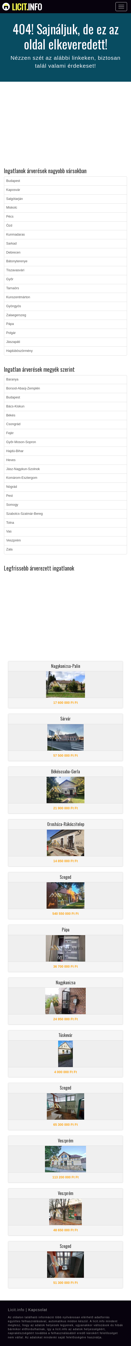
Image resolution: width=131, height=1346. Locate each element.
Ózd (9, 225)
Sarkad (11, 243)
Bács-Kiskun (15, 406)
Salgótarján (14, 199)
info (27, 7)
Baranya (12, 379)
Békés (11, 415)
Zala (9, 549)
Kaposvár (13, 190)
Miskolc (11, 207)
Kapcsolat (37, 1310)
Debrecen (13, 252)
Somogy (12, 505)
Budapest (13, 181)
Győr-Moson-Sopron (21, 442)
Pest (9, 496)
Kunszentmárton (18, 297)
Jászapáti (13, 342)
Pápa (10, 324)
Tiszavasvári (15, 270)
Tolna (10, 523)
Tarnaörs (12, 288)
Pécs (10, 216)
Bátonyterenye (17, 261)
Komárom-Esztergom (21, 478)
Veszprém (13, 540)
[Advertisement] (65, 125)
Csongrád (13, 424)
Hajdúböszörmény (19, 351)
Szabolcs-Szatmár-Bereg (24, 514)
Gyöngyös (13, 306)
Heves (11, 460)
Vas (9, 531)
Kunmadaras (15, 234)
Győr (9, 279)
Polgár (11, 333)
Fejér (10, 433)
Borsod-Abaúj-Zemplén (23, 388)
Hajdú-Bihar (15, 451)
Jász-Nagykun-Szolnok (23, 469)
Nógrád (11, 487)
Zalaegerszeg (16, 315)
